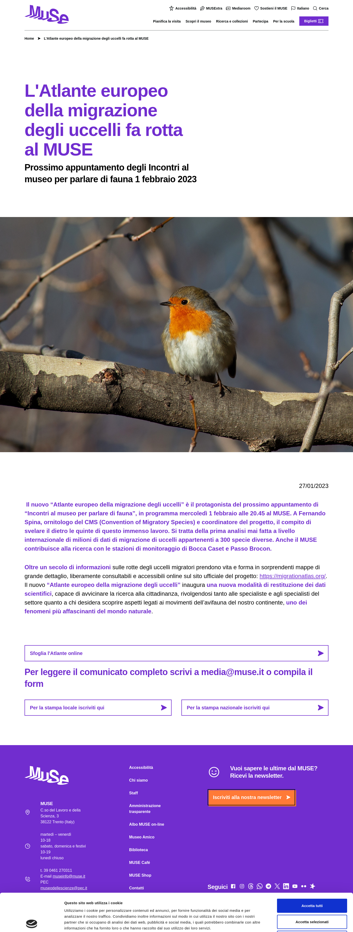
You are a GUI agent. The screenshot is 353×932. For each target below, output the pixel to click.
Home (29, 38)
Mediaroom (239, 8)
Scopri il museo (198, 21)
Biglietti (314, 21)
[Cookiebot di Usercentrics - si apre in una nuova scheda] (31, 922)
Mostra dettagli (258, 922)
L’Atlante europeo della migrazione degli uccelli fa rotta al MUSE (94, 38)
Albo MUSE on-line (146, 824)
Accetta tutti (312, 868)
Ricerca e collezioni (232, 21)
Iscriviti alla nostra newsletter (251, 797)
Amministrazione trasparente (145, 809)
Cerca (321, 8)
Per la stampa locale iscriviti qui (98, 708)
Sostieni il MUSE (271, 8)
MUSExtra (211, 8)
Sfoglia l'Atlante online (177, 653)
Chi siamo (138, 780)
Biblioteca (138, 850)
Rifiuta (312, 900)
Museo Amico (141, 837)
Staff (133, 793)
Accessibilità (183, 8)
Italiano (300, 8)
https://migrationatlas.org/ (293, 576)
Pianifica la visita (167, 21)
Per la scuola (283, 21)
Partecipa (260, 21)
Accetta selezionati (311, 884)
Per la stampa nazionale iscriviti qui (255, 708)
